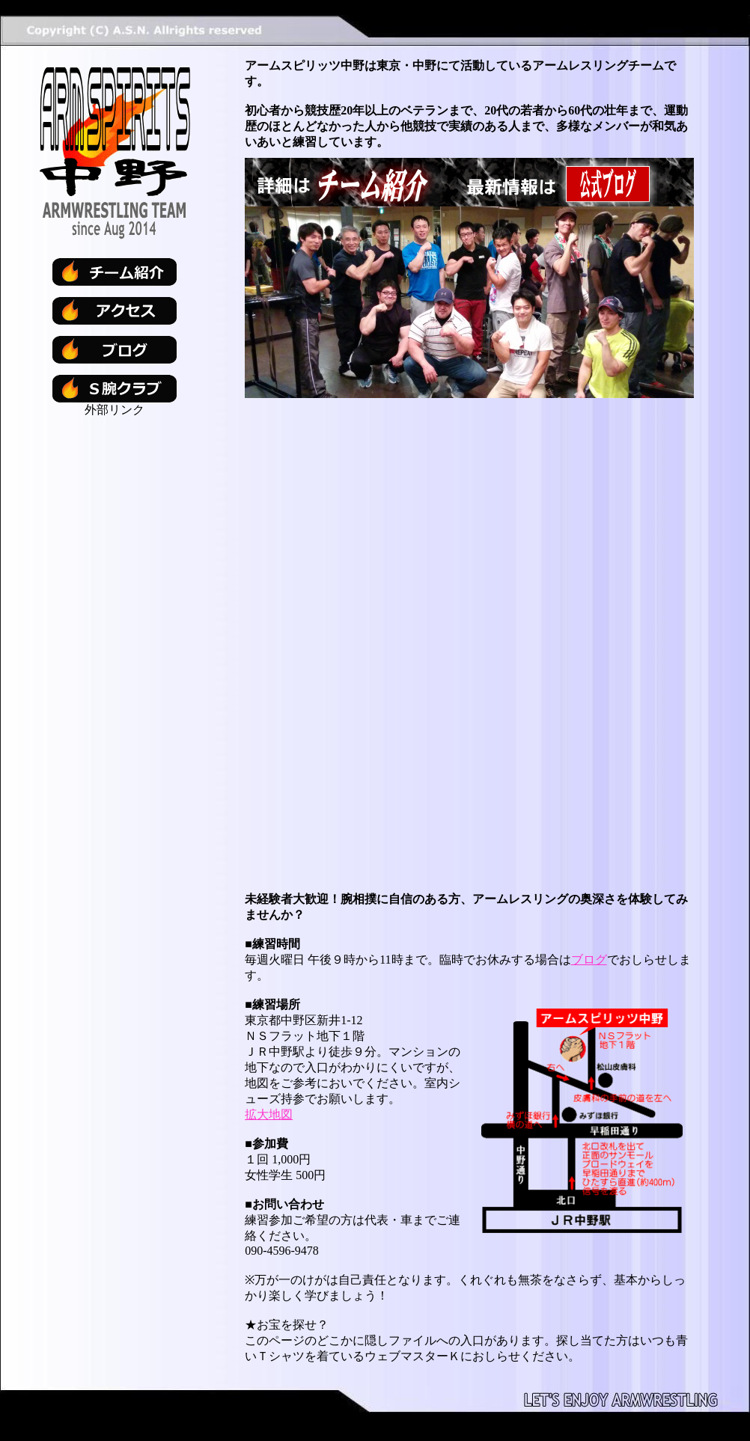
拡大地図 (269, 1114)
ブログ (589, 959)
